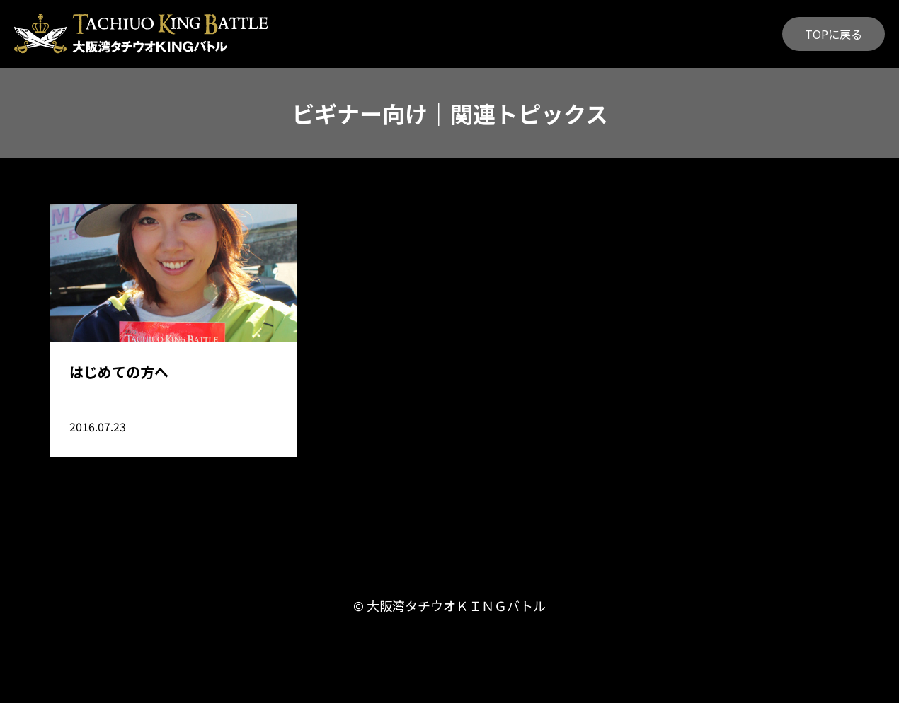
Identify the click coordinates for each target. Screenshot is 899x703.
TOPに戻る (833, 33)
